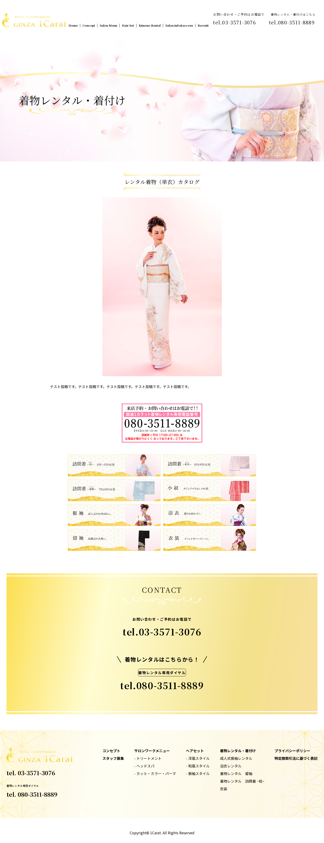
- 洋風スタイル (198, 758)
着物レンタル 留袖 (236, 773)
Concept (88, 25)
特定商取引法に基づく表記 (296, 758)
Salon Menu (108, 25)
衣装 (223, 788)
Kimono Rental (150, 25)
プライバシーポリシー (292, 750)
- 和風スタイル (198, 766)
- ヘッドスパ (144, 766)
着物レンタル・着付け (238, 750)
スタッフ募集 (113, 758)
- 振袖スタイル (198, 773)
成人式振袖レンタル (236, 758)
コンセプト (111, 750)
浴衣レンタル (231, 766)
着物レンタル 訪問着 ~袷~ (242, 781)
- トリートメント (148, 758)
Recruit (203, 25)
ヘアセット (195, 750)
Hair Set (128, 25)
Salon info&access (179, 25)
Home (73, 25)
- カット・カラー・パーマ (155, 773)
